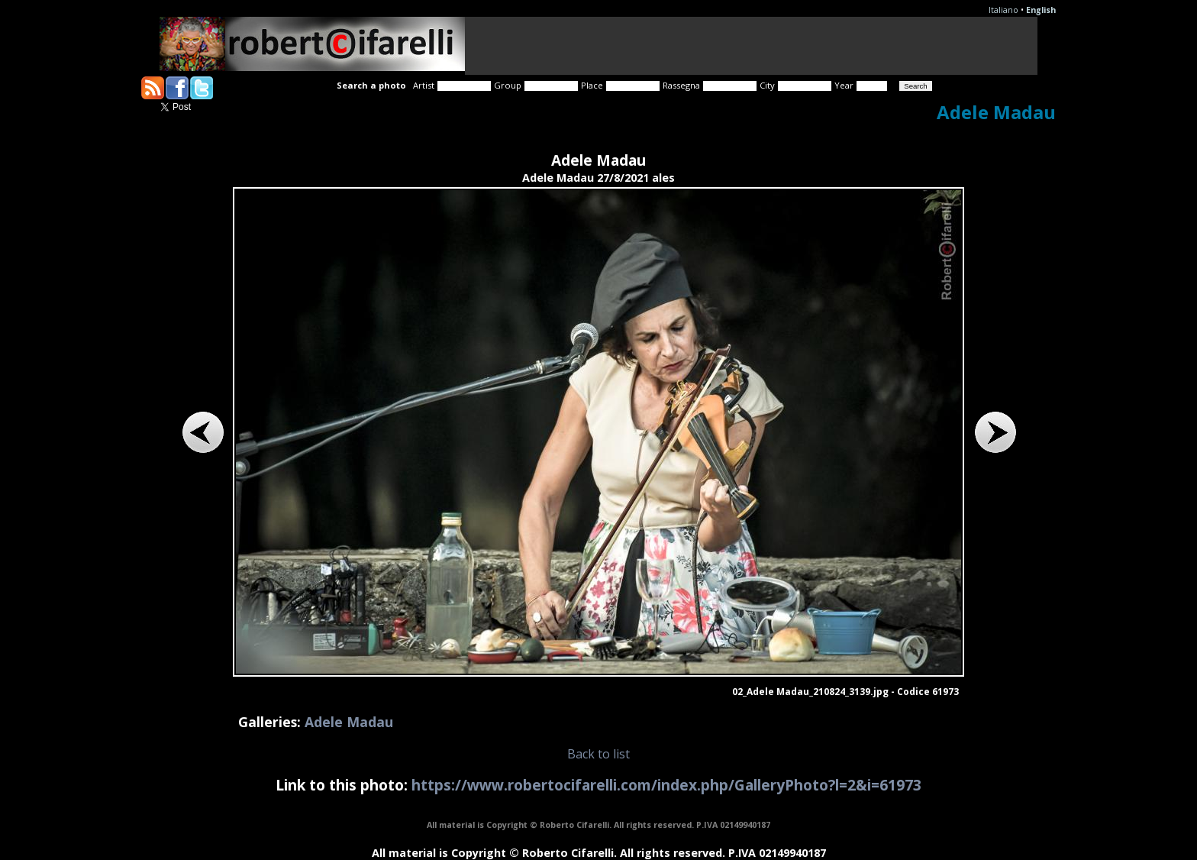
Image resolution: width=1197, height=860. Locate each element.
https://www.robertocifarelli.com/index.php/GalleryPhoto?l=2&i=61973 (666, 784)
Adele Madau (349, 722)
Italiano (1003, 10)
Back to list (598, 753)
